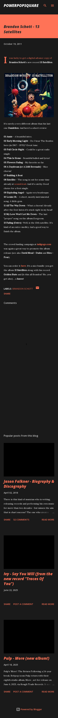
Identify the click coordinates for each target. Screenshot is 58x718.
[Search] (45, 5)
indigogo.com (44, 244)
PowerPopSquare (21, 5)
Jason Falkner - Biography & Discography (29, 484)
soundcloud (20, 184)
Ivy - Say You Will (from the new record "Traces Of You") (28, 578)
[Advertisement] (29, 405)
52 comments (21, 519)
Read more (48, 519)
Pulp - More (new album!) (26, 658)
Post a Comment (23, 604)
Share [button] (7, 293)
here (23, 265)
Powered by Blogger (29, 709)
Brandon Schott (22, 288)
